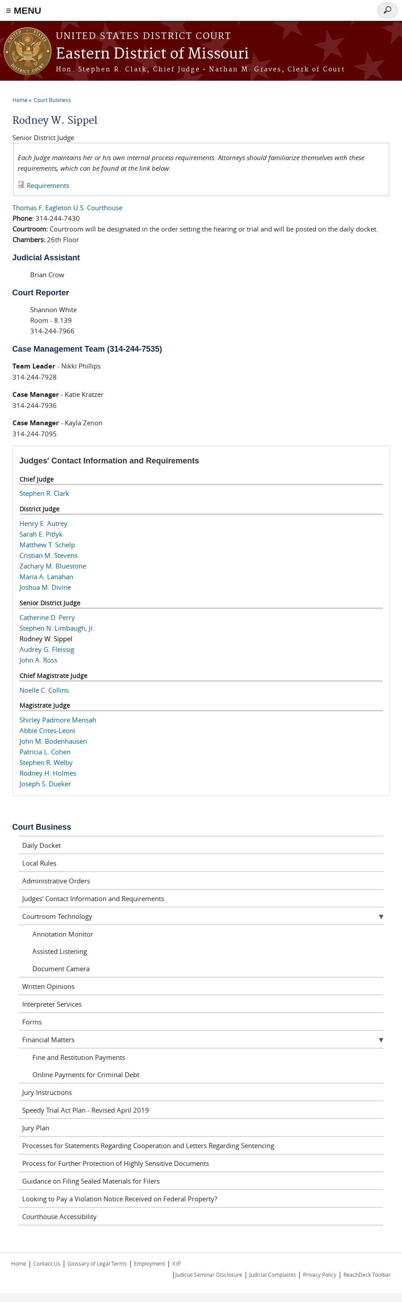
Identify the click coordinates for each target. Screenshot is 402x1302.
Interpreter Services (52, 1004)
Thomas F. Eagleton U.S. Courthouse (67, 207)
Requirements (48, 185)
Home (20, 99)
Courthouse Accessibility (59, 1216)
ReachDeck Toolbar (367, 1274)
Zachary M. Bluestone (53, 565)
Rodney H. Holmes (48, 773)
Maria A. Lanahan (46, 576)
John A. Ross (38, 659)
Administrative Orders (56, 880)
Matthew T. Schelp (47, 544)
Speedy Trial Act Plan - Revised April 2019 (85, 1110)
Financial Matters (48, 1039)
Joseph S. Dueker (45, 783)
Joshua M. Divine (45, 587)
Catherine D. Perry (47, 617)
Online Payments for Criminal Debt (85, 1074)
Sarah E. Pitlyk (41, 533)
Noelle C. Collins (44, 690)
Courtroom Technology (57, 916)
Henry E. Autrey (43, 523)
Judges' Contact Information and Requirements (93, 898)
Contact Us (46, 1263)
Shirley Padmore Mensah (58, 719)
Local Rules (39, 863)
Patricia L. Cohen (45, 751)
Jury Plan (35, 1127)
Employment (149, 1263)
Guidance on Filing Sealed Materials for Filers (91, 1181)
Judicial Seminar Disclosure (208, 1274)
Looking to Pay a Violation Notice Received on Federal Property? (119, 1198)
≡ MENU (23, 10)
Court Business (52, 99)
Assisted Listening (59, 951)
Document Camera (61, 968)
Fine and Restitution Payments (78, 1057)
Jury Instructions (47, 1092)
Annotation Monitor (62, 933)
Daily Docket (41, 845)
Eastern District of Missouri (152, 54)
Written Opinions (48, 986)
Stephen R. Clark (44, 493)
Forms (32, 1021)
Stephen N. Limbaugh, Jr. (57, 628)
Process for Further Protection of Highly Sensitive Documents (115, 1163)
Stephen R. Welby (46, 762)
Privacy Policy (319, 1274)
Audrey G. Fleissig (47, 649)
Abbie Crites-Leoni (47, 730)
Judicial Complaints (272, 1274)
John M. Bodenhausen (53, 741)
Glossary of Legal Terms (97, 1263)
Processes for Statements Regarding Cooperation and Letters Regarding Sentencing (148, 1145)
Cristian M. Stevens (49, 555)
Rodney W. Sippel (46, 638)
